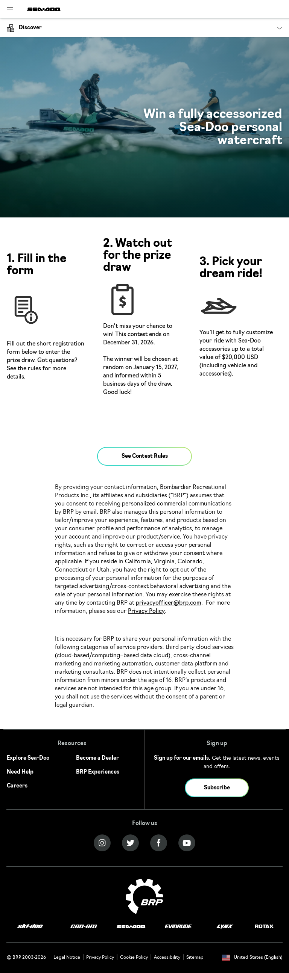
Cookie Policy (134, 957)
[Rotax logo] (264, 926)
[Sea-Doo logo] (44, 9)
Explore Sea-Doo (28, 758)
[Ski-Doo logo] (30, 926)
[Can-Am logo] (83, 926)
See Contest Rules (145, 456)
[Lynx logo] (225, 926)
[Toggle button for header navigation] (10, 9)
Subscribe (217, 788)
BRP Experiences (97, 772)
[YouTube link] (186, 843)
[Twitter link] (130, 843)
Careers (17, 786)
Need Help (20, 772)
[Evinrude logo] (178, 926)
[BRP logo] (144, 896)
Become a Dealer (97, 758)
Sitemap (195, 957)
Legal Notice (66, 957)
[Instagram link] (102, 843)
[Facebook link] (158, 843)
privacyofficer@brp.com (168, 603)
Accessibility (167, 957)
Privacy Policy (146, 611)
